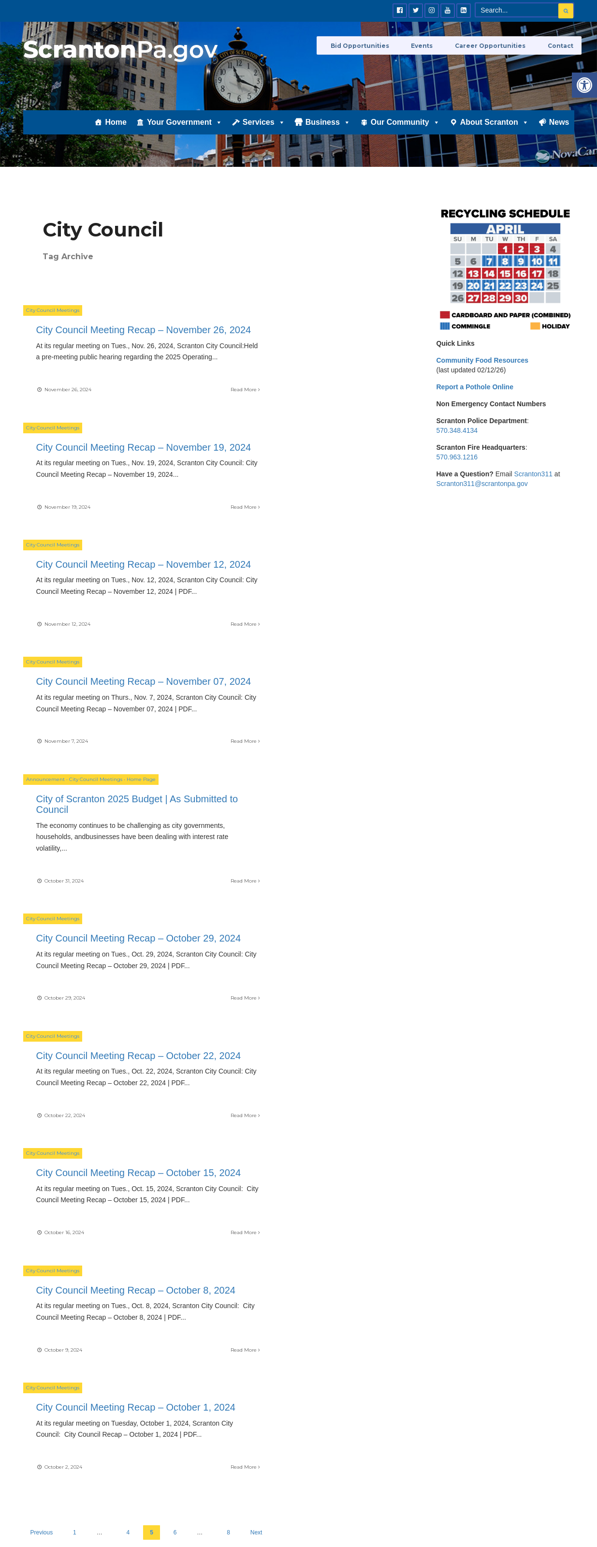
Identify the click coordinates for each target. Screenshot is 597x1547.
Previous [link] (41, 1062)
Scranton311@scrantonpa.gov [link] (482, 483)
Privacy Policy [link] (540, 1515)
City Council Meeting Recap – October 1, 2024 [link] (309, 920)
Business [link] (328, 134)
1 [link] (74, 1062)
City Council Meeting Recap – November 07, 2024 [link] (309, 485)
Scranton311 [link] (533, 474)
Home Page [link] (141, 606)
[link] (584, 85)
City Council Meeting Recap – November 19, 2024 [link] (309, 341)
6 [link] (175, 1062)
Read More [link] (182, 417)
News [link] (559, 134)
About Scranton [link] (494, 134)
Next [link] (256, 1062)
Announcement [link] (45, 606)
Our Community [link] (405, 134)
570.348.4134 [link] (457, 430)
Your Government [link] (184, 134)
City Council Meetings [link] (52, 316)
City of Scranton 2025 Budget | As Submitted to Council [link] (110, 630)
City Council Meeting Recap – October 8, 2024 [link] (101, 920)
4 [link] (128, 1062)
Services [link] (264, 134)
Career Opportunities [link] (499, 44)
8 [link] (228, 1062)
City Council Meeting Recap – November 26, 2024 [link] (101, 341)
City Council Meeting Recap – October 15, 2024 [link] (309, 775)
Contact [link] (561, 44)
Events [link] (438, 44)
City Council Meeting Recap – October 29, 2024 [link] (309, 630)
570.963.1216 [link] (457, 457)
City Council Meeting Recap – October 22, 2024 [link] (101, 775)
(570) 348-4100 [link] (444, 1262)
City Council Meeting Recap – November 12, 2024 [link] (101, 485)
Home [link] (115, 134)
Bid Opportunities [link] (383, 44)
